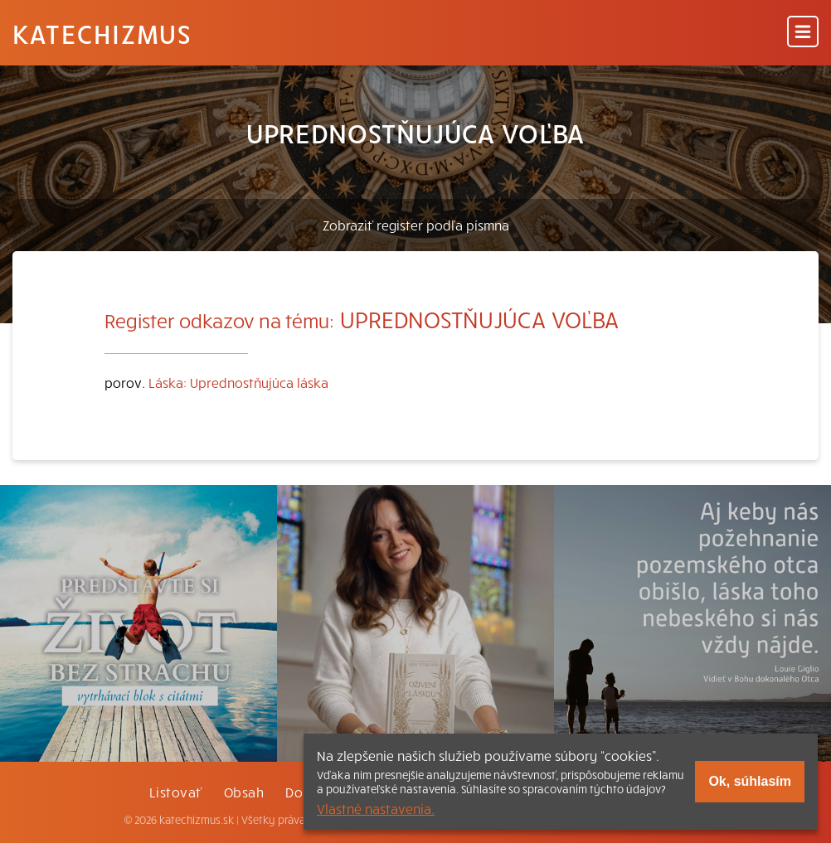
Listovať (175, 791)
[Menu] (803, 33)
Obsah (244, 791)
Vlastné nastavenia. (376, 808)
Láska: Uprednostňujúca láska (238, 382)
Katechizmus (102, 33)
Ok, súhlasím (749, 781)
